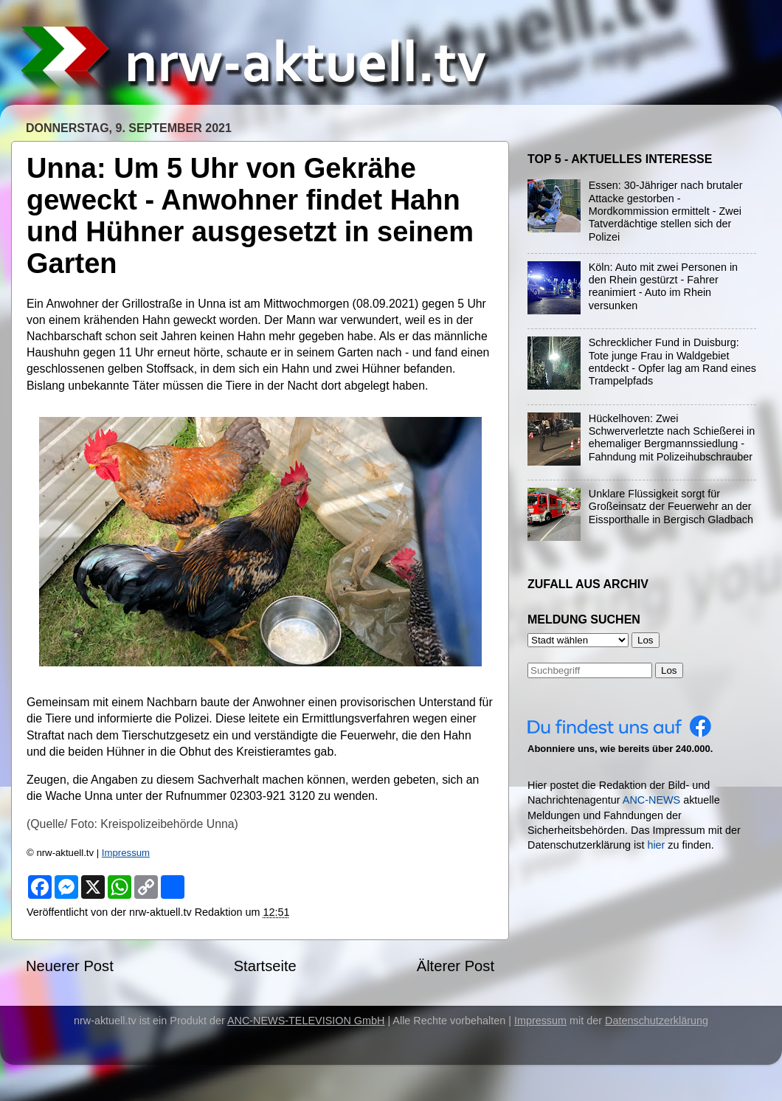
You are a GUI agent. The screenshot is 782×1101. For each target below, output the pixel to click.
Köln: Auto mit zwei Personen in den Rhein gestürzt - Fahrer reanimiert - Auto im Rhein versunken (663, 286)
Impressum (126, 852)
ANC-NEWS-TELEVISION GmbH (306, 1020)
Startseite (265, 966)
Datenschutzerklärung (656, 1020)
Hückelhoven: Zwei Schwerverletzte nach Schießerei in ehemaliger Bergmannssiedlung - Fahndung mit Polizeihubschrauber (672, 438)
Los (669, 670)
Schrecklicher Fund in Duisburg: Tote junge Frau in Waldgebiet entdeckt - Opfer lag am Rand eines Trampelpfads (672, 361)
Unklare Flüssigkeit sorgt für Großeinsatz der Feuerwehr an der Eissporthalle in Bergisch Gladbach (671, 506)
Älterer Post (455, 966)
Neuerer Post (70, 966)
